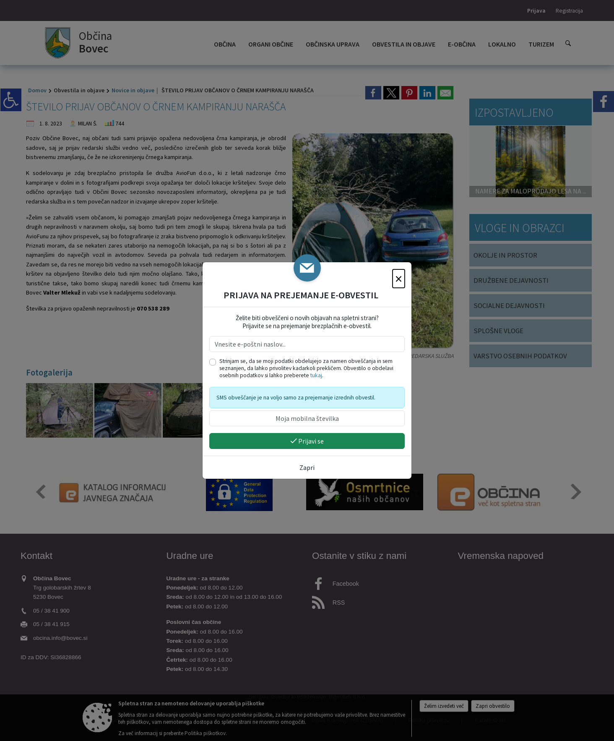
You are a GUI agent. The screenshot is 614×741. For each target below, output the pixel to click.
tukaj (316, 375)
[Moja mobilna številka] (307, 418)
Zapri (307, 467)
